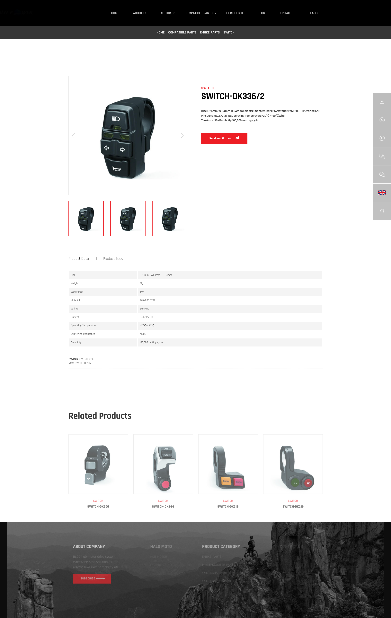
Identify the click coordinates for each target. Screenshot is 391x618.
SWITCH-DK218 (228, 520)
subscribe (101, 578)
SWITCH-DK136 (83, 363)
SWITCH (229, 32)
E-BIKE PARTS (210, 32)
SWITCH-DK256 (98, 520)
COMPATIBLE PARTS (182, 32)
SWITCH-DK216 (293, 520)
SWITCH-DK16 (86, 359)
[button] (73, 136)
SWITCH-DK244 (163, 520)
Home (160, 32)
